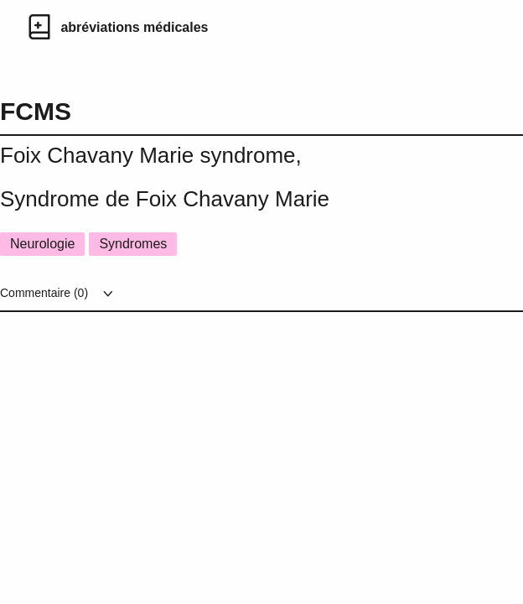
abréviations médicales (134, 27)
